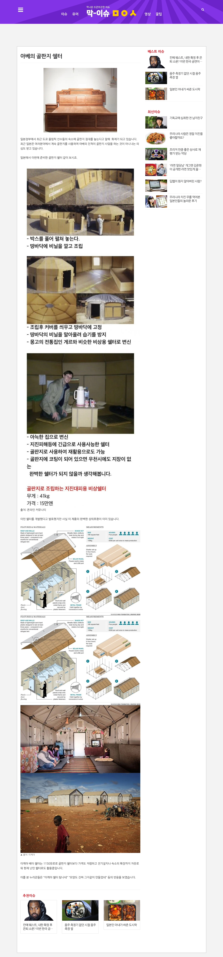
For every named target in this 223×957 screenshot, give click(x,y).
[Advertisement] (111, 34)
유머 (75, 14)
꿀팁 (159, 14)
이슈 (64, 14)
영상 (147, 14)
